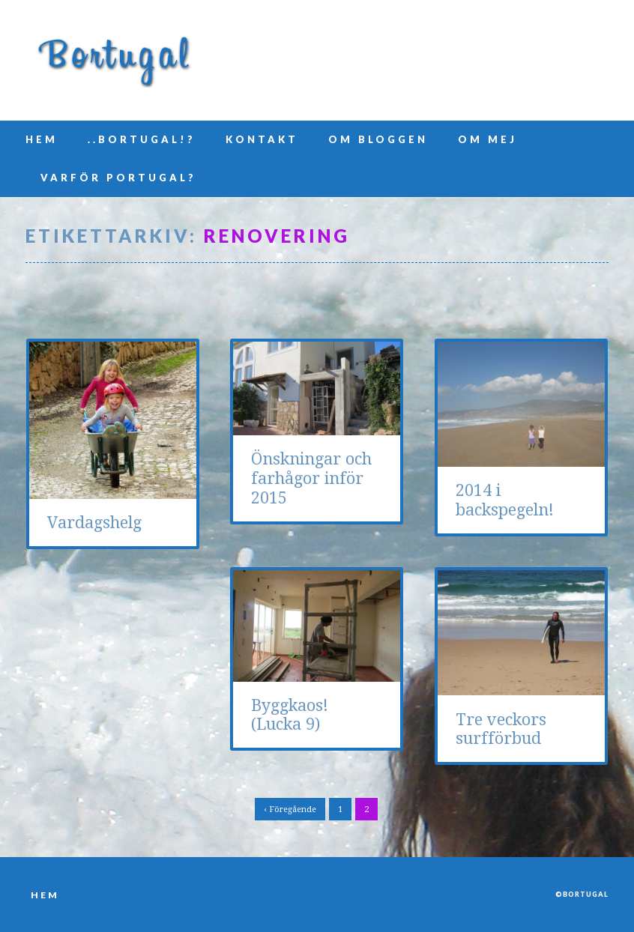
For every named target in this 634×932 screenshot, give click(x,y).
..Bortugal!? (142, 139)
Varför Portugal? (118, 178)
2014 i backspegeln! (505, 500)
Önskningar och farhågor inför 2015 (311, 478)
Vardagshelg (94, 522)
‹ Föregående (290, 809)
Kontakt (262, 139)
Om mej (487, 139)
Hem (41, 139)
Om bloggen (378, 139)
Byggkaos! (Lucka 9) (289, 715)
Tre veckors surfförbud (501, 729)
